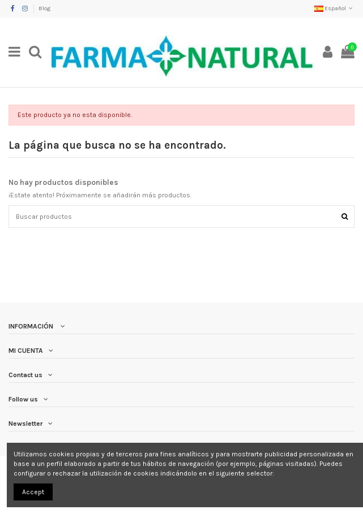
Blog (44, 8)
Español (334, 8)
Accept (33, 492)
